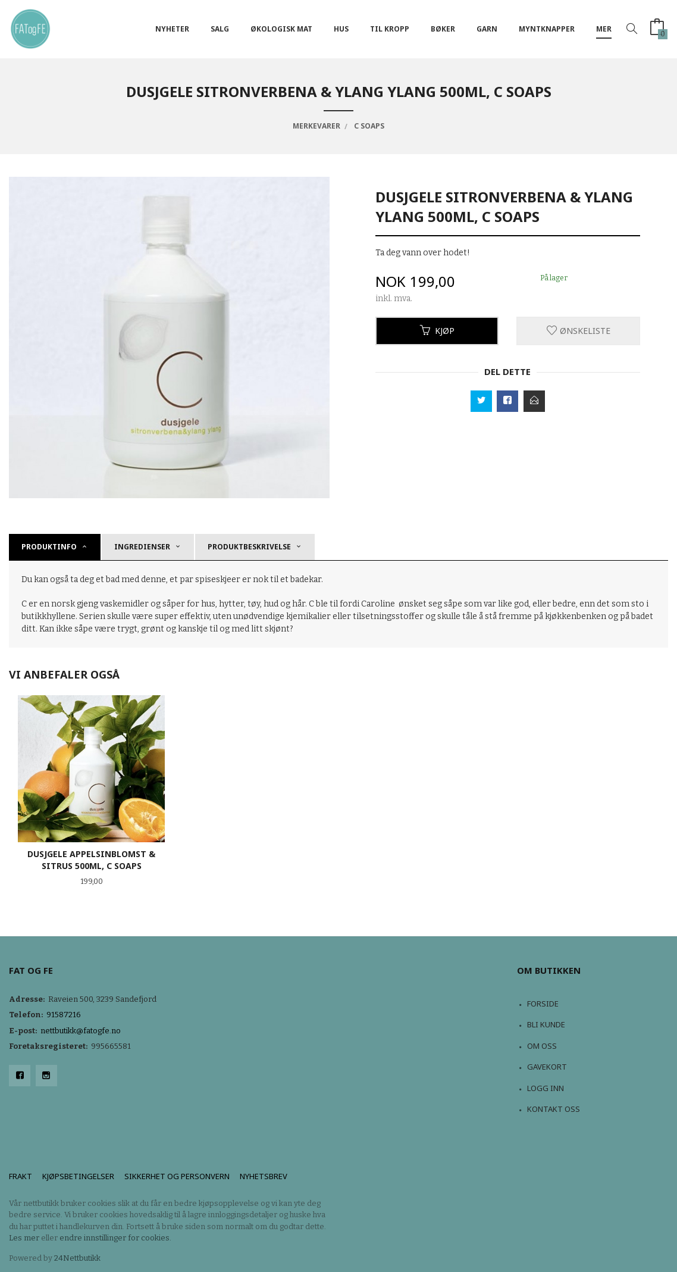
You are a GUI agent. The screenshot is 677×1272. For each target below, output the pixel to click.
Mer (604, 29)
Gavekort (547, 1066)
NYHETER (172, 29)
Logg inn (545, 1088)
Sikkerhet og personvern (177, 1176)
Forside (543, 1003)
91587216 (63, 1014)
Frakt (20, 1176)
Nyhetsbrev (263, 1176)
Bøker (443, 29)
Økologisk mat (281, 29)
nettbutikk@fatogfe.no (80, 1030)
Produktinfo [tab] (49, 547)
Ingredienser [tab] (142, 547)
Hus (341, 29)
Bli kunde (546, 1024)
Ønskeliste (578, 330)
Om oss (542, 1045)
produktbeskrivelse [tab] (249, 547)
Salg (220, 29)
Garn (487, 29)
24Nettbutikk (77, 1258)
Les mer (24, 1237)
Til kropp (389, 29)
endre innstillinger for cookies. (115, 1237)
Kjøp (437, 330)
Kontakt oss (553, 1109)
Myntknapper (547, 29)
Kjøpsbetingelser (78, 1176)
